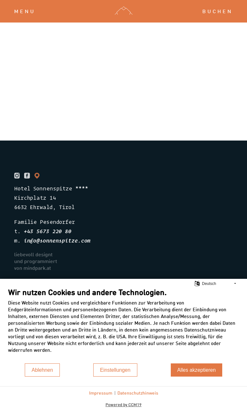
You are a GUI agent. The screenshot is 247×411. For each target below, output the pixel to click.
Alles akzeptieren (196, 370)
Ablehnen (42, 370)
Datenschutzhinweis (137, 393)
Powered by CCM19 (123, 404)
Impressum (100, 393)
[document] (123, 325)
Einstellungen (115, 370)
